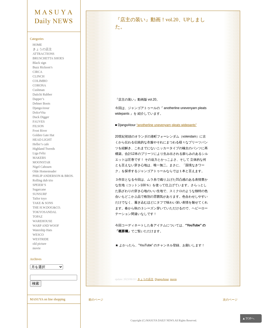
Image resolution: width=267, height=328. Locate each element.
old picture (40, 244)
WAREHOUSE (42, 221)
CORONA (39, 85)
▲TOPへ (248, 318)
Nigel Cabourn (42, 167)
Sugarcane (39, 189)
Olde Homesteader (45, 171)
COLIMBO (40, 81)
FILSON (38, 126)
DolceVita (39, 112)
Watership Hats (42, 230)
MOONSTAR (41, 162)
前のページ (96, 299)
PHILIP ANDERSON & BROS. (53, 176)
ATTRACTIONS (44, 54)
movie (37, 248)
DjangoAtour (41, 108)
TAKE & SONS (43, 203)
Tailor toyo (40, 198)
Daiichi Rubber (42, 94)
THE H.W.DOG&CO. (47, 207)
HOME (37, 45)
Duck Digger (41, 117)
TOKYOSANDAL (45, 212)
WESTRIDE (41, 239)
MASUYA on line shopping (47, 299)
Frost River (40, 130)
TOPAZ (38, 216)
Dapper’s (38, 99)
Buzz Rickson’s (43, 67)
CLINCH (39, 76)
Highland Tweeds (44, 149)
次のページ (230, 299)
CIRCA (38, 72)
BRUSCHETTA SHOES (48, 58)
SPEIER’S (39, 185)
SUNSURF (40, 194)
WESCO (38, 234)
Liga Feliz (39, 153)
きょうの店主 (42, 49)
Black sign (39, 63)
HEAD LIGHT (42, 140)
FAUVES (39, 121)
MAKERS (39, 158)
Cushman (39, 90)
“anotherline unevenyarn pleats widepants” (166, 125)
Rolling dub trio (43, 180)
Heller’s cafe (41, 144)
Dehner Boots (41, 103)
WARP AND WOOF (46, 225)
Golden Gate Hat (43, 135)
